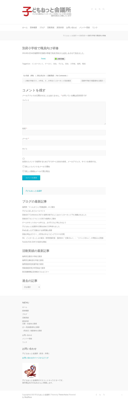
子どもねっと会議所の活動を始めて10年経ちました (41, 226)
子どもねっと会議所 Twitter (96, 9)
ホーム (25, 27)
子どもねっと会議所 (33, 191)
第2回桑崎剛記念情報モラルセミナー (35, 272)
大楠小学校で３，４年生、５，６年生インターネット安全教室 (47, 81)
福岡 (78, 64)
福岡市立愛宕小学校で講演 (32, 256)
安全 (66, 64)
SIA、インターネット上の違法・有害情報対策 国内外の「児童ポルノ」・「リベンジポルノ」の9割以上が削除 (62, 238)
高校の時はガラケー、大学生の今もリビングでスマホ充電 (43, 234)
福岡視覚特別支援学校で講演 (32, 264)
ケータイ (48, 64)
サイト (25, 149)
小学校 (72, 64)
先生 (55, 64)
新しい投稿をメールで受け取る (37, 171)
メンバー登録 (84, 27)
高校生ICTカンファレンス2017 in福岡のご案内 (39, 219)
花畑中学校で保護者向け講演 (93, 81)
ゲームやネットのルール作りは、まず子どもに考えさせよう (44, 222)
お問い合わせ (71, 27)
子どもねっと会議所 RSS (99, 9)
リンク (95, 27)
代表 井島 (30, 76)
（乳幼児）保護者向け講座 (32, 331)
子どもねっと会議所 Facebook (92, 9)
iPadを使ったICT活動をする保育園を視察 (37, 230)
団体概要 (33, 27)
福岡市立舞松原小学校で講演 (32, 260)
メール (25, 138)
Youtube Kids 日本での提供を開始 (34, 242)
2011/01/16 (41, 76)
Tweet (43, 59)
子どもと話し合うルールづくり (33, 211)
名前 (24, 128)
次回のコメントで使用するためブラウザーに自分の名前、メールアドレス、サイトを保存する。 (60, 161)
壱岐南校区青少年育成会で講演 (33, 268)
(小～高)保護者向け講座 (31, 327)
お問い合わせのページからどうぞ (35, 358)
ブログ (42, 27)
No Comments (61, 76)
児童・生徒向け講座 (29, 324)
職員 (84, 64)
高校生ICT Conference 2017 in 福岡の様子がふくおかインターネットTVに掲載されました (54, 215)
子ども (60, 64)
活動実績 (50, 27)
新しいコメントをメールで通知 (37, 166)
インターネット (37, 64)
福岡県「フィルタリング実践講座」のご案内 (38, 207)
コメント (25, 100)
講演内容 (60, 27)
